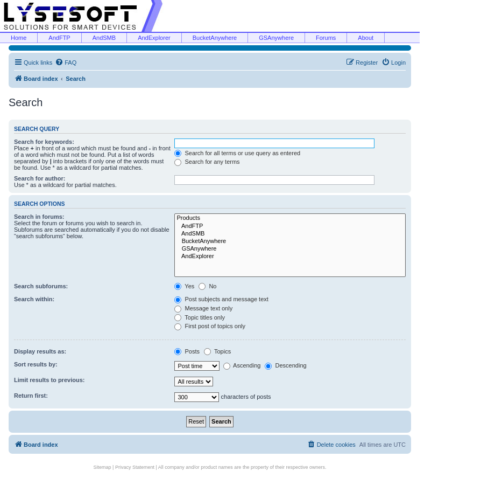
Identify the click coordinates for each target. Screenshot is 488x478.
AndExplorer (154, 37)
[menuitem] (65, 62)
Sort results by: (36, 364)
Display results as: (40, 351)
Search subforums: (41, 286)
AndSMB (104, 37)
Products (290, 218)
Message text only (203, 308)
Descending (285, 365)
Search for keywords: (44, 141)
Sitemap (102, 467)
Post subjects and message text (221, 299)
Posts (187, 351)
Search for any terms (206, 161)
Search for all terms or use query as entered (237, 153)
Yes (184, 286)
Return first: (31, 395)
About (365, 37)
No (207, 286)
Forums (326, 37)
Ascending (242, 365)
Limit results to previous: (49, 380)
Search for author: (39, 178)
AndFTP (59, 37)
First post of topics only (209, 326)
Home (18, 37)
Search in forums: (39, 216)
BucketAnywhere (215, 37)
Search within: (34, 299)
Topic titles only (199, 317)
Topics (217, 351)
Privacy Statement (134, 467)
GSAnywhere (276, 37)
